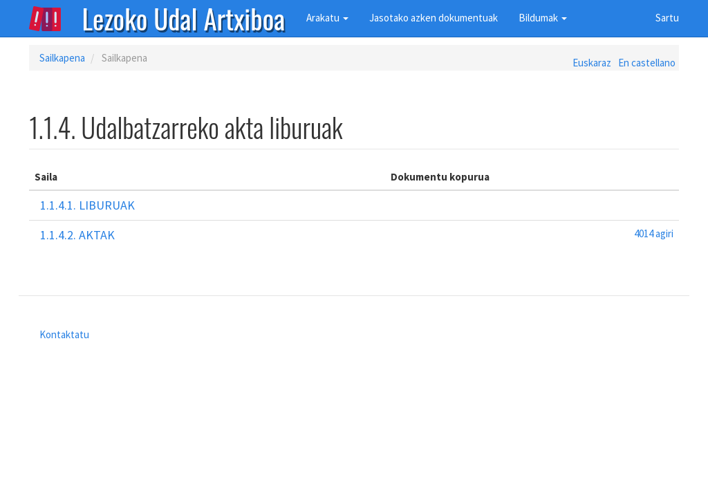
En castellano (647, 62)
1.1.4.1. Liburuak (87, 205)
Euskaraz (591, 62)
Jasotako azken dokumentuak (433, 17)
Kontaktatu (64, 334)
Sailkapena (62, 57)
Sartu (667, 17)
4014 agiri (653, 233)
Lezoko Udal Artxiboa (184, 17)
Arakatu (327, 17)
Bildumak (543, 17)
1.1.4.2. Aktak (77, 235)
